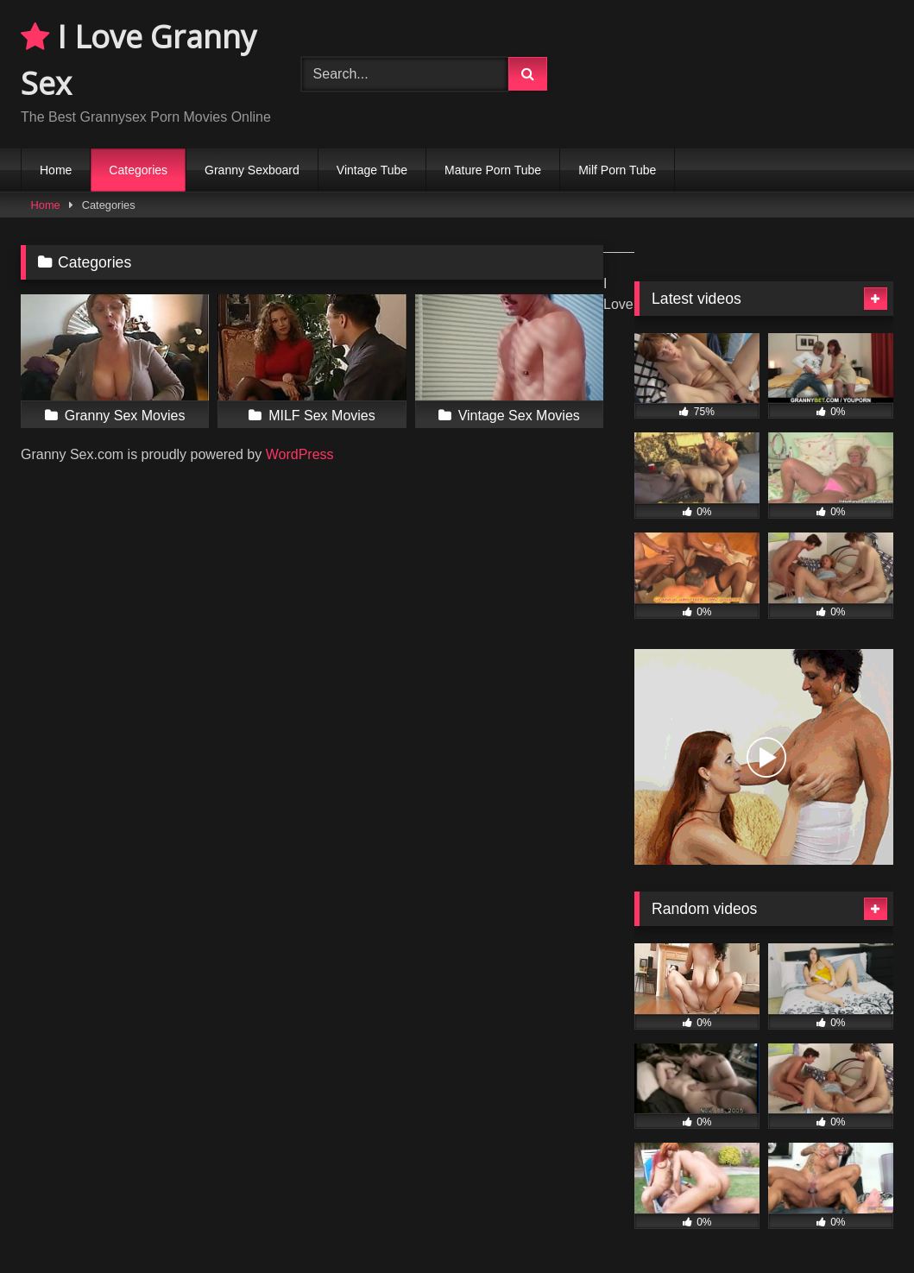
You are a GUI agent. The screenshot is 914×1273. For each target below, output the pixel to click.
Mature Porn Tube (492, 170)
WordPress (300, 454)
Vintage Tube (372, 170)
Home (56, 170)
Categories (138, 170)
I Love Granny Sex (138, 60)
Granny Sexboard (252, 170)
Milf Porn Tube (617, 170)
